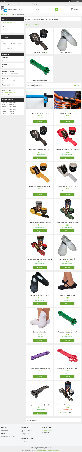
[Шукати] (56, 9)
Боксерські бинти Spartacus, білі (67, 405)
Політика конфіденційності (54, 450)
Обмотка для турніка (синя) (40, 113)
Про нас (48, 19)
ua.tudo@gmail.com (10, 92)
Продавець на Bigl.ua (41, 448)
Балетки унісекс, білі (39, 332)
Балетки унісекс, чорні (67, 295)
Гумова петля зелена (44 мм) (67, 332)
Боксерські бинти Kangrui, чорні (39, 150)
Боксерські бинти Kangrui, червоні (67, 150)
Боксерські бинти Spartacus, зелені (67, 222)
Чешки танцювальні (66, 52)
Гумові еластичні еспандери (39, 80)
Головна (27, 19)
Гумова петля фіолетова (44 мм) (39, 368)
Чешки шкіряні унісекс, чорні (39, 295)
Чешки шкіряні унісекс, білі (67, 259)
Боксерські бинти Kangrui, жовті (39, 186)
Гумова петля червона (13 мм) (67, 368)
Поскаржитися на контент (41, 450)
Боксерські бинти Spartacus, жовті (40, 222)
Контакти (55, 19)
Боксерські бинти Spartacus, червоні (40, 259)
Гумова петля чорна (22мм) (40, 405)
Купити (40, 121)
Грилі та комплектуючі (8, 32)
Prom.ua (49, 447)
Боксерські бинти (39, 52)
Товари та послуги (8, 14)
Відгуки (4, 29)
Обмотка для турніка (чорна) (67, 113)
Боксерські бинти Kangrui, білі (67, 186)
